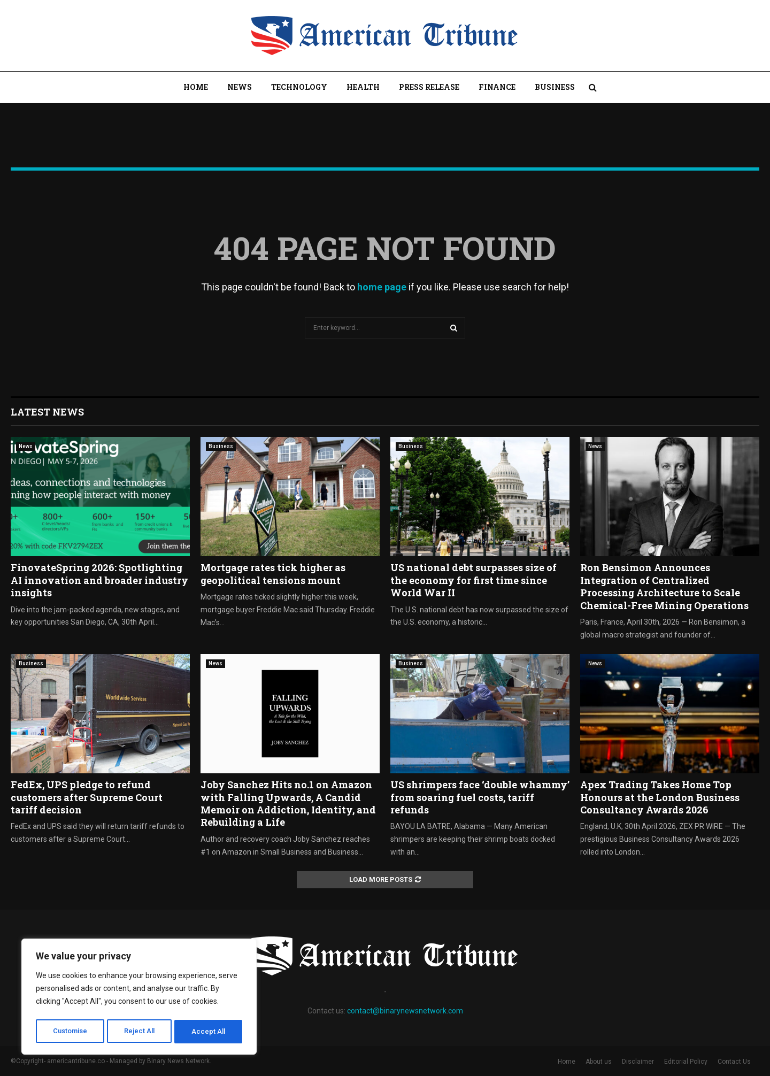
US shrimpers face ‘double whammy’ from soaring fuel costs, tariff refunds (479, 797)
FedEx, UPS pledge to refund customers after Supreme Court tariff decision (87, 797)
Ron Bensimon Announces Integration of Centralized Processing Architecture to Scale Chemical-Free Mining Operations (664, 586)
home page (381, 287)
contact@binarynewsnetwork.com (405, 1010)
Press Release (429, 87)
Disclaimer (638, 1061)
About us (599, 1061)
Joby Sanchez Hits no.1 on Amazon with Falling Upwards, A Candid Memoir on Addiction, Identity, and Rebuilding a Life (288, 803)
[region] (139, 998)
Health (363, 87)
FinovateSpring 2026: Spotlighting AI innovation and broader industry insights (99, 580)
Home (195, 87)
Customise (70, 1031)
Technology (299, 87)
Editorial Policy (685, 1061)
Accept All (209, 1031)
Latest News (47, 411)
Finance (497, 87)
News (239, 87)
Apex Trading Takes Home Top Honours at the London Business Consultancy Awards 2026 (660, 797)
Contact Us (734, 1061)
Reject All (141, 1031)
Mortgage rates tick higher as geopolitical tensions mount (273, 573)
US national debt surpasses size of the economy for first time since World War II (473, 580)
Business (555, 87)
